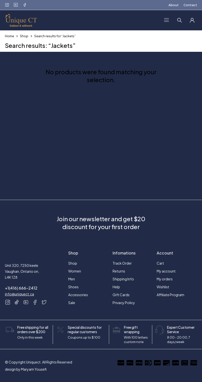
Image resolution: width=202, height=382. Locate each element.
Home (9, 36)
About (173, 5)
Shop (24, 36)
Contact (190, 5)
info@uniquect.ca (19, 294)
